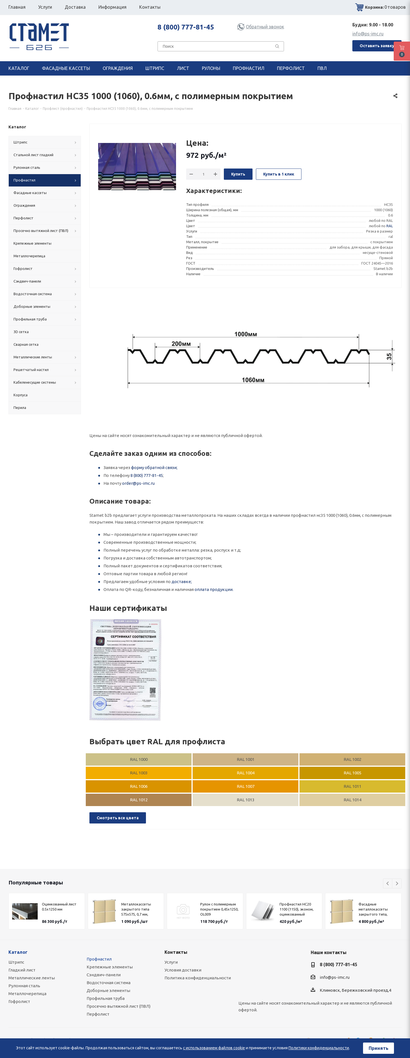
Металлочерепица (27, 993)
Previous (388, 884)
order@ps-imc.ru (138, 483)
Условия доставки (183, 970)
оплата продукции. (214, 589)
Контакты (176, 952)
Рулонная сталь (24, 985)
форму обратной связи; (154, 467)
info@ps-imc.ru (368, 33)
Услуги (171, 962)
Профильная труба (106, 998)
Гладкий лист (21, 970)
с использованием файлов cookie (214, 1048)
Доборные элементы (108, 990)
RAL (389, 226)
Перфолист (98, 1014)
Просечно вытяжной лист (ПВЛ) (118, 1006)
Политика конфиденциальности (198, 977)
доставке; (182, 581)
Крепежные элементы (110, 966)
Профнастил (99, 959)
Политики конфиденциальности (319, 1048)
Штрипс (16, 962)
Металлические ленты (31, 977)
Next (397, 884)
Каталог (18, 952)
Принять (378, 1048)
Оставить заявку (377, 46)
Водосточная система (108, 982)
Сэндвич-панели (104, 974)
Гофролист (19, 1001)
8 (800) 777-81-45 (185, 27)
